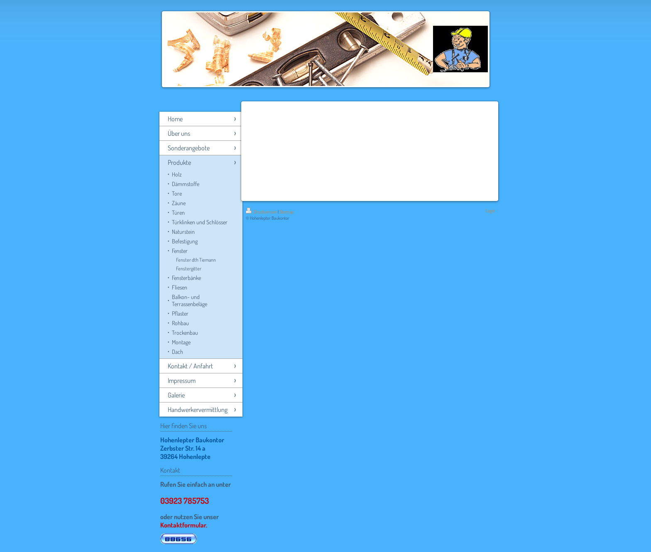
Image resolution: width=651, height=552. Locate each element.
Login (490, 210)
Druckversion (262, 212)
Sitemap (286, 212)
